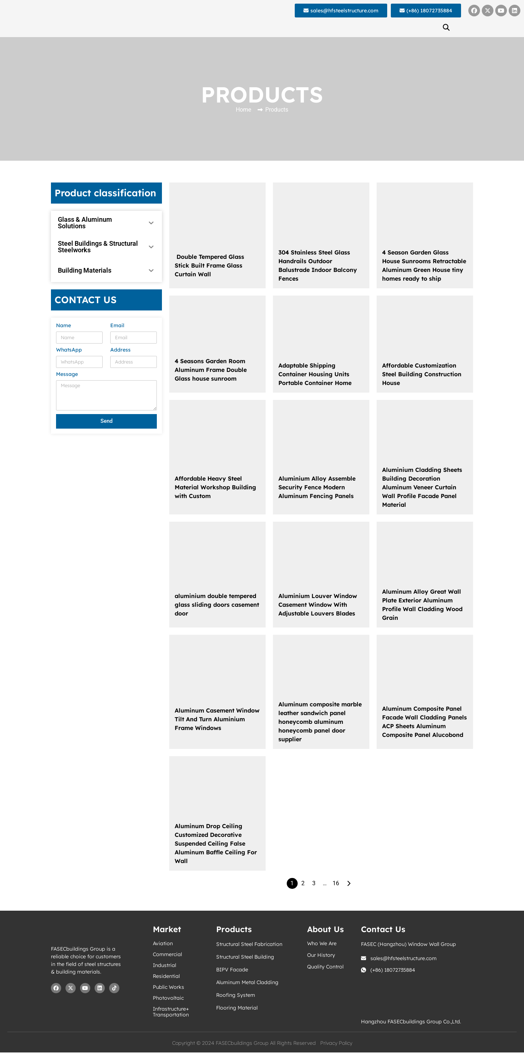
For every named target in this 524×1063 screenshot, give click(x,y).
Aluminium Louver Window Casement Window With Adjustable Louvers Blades (317, 604)
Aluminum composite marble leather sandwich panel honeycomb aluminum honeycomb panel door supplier (320, 722)
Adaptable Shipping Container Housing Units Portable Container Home (315, 374)
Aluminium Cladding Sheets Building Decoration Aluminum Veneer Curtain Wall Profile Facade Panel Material (422, 487)
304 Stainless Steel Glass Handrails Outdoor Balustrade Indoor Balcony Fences (317, 265)
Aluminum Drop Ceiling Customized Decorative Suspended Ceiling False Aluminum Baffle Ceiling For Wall (216, 843)
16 (336, 883)
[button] (446, 27)
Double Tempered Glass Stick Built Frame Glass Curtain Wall (209, 265)
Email (117, 326)
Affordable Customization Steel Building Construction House (421, 374)
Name (63, 326)
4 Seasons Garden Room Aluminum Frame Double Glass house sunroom (211, 369)
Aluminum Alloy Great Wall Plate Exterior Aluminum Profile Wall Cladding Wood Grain (422, 604)
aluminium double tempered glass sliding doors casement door (217, 604)
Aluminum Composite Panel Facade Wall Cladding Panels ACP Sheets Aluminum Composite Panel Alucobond (424, 721)
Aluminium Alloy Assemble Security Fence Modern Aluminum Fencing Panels (317, 487)
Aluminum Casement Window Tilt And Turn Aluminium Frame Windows (217, 719)
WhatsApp (69, 350)
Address (120, 350)
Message (67, 374)
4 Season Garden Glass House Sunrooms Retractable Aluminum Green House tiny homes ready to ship (424, 265)
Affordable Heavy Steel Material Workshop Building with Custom (215, 487)
